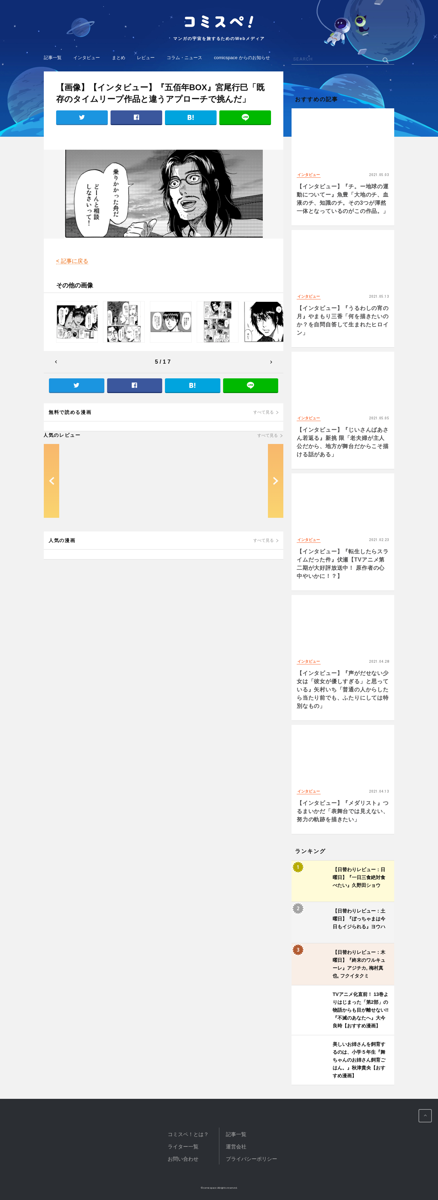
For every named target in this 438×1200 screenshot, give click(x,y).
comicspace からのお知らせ (242, 57)
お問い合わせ (183, 1159)
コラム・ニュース (184, 57)
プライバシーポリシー (251, 1159)
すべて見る (263, 412)
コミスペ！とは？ (188, 1134)
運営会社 (236, 1146)
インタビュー (86, 57)
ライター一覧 (183, 1146)
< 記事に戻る (72, 261)
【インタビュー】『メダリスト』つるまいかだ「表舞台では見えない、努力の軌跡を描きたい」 (343, 811)
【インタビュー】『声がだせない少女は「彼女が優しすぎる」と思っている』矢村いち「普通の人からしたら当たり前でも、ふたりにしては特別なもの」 (343, 689)
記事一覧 (53, 57)
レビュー (146, 57)
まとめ (118, 57)
